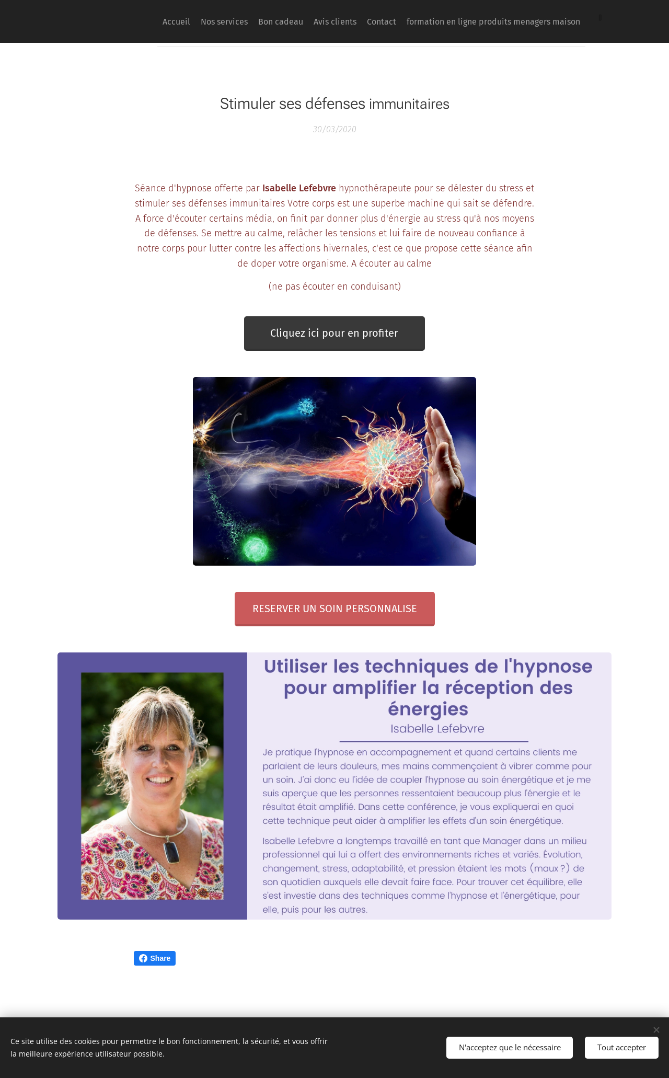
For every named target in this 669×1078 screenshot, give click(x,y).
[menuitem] (282, 21)
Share (155, 958)
